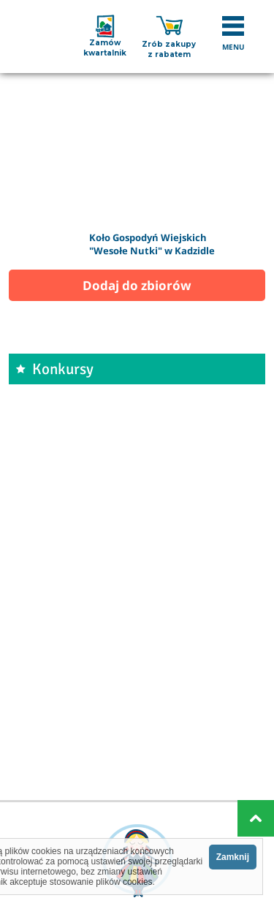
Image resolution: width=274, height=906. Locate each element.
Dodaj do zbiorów (137, 285)
